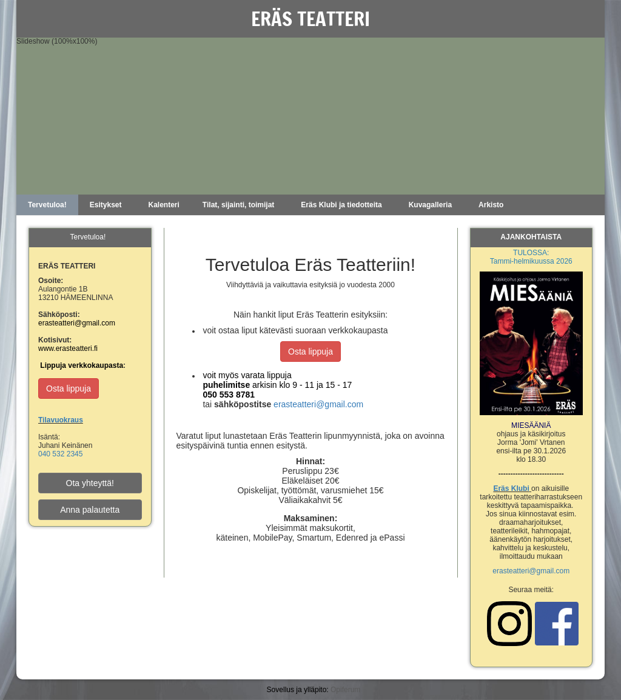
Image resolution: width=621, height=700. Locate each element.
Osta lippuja (310, 351)
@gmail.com (549, 571)
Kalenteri (164, 205)
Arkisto (490, 205)
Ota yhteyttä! (90, 483)
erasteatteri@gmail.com (318, 404)
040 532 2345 (60, 454)
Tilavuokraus (60, 420)
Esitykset (106, 205)
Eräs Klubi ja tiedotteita (341, 205)
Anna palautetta (89, 510)
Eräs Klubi (511, 488)
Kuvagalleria (430, 205)
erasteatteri (510, 571)
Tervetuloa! (47, 205)
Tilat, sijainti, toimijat (238, 205)
